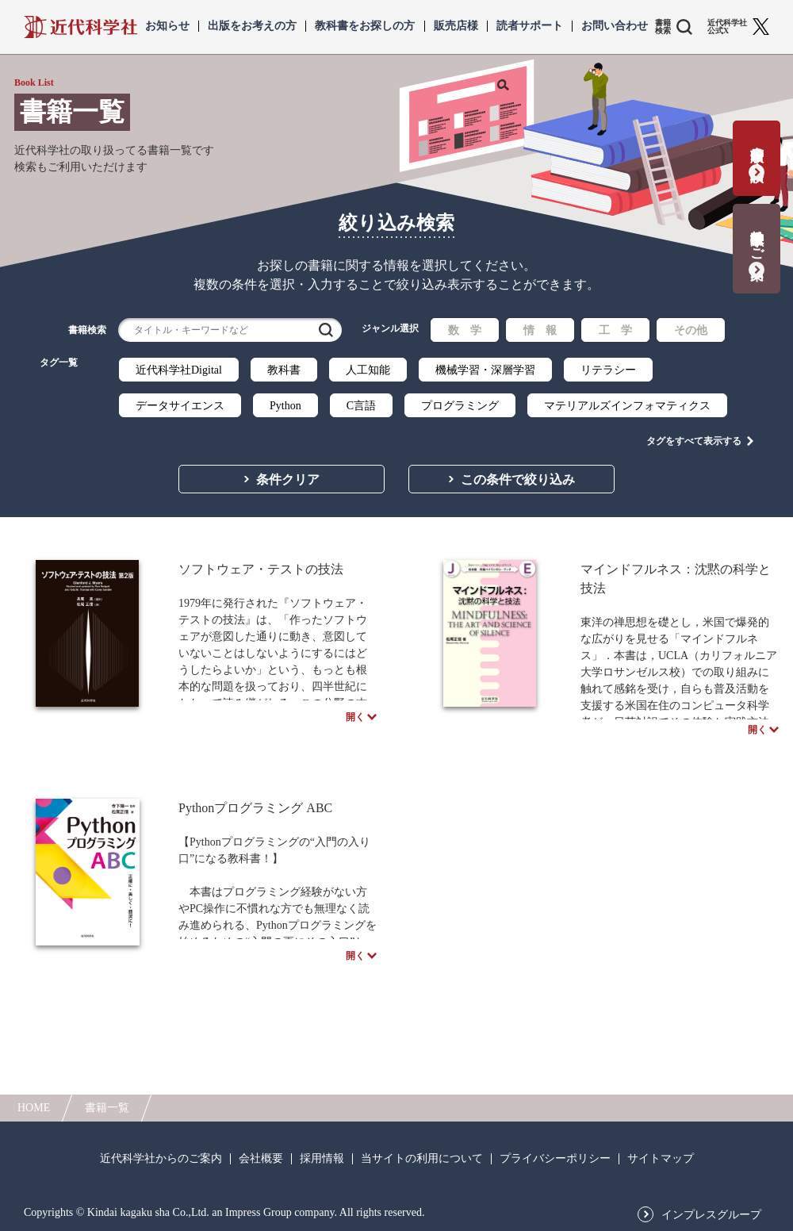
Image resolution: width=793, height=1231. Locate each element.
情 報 (540, 330)
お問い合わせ (614, 26)
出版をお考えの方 (252, 26)
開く (355, 720)
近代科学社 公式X (727, 27)
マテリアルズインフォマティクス (627, 406)
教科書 (284, 370)
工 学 (615, 330)
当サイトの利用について (422, 1158)
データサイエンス (180, 406)
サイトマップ (660, 1158)
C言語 (361, 406)
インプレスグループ (711, 1215)
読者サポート (529, 26)
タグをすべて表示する (693, 437)
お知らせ (167, 26)
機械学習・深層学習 (485, 370)
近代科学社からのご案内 (161, 1158)
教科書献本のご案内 (756, 238)
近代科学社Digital (179, 370)
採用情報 (322, 1158)
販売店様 (456, 26)
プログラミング (460, 406)
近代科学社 (80, 27)
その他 (690, 330)
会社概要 (261, 1158)
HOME (33, 1108)
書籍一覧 (107, 1108)
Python (285, 406)
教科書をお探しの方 (365, 26)
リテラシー (608, 370)
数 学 (464, 330)
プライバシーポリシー (555, 1158)
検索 (326, 330)
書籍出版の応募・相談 (756, 147)
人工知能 (368, 370)
